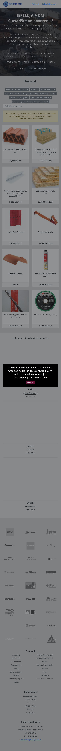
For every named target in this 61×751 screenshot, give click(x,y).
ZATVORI (30, 382)
